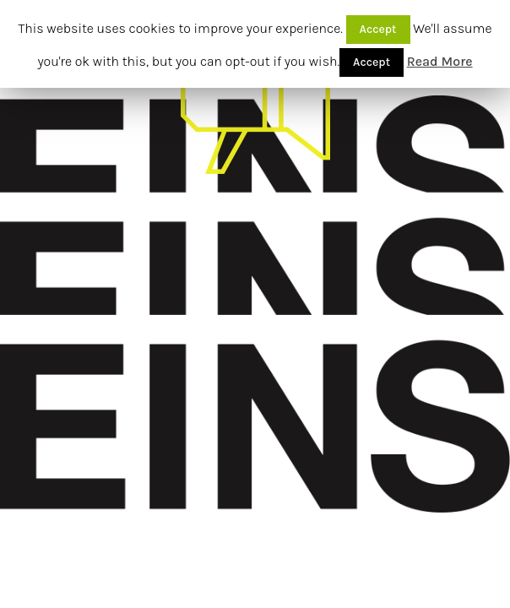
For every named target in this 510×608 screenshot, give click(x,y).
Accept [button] (378, 29)
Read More (440, 61)
